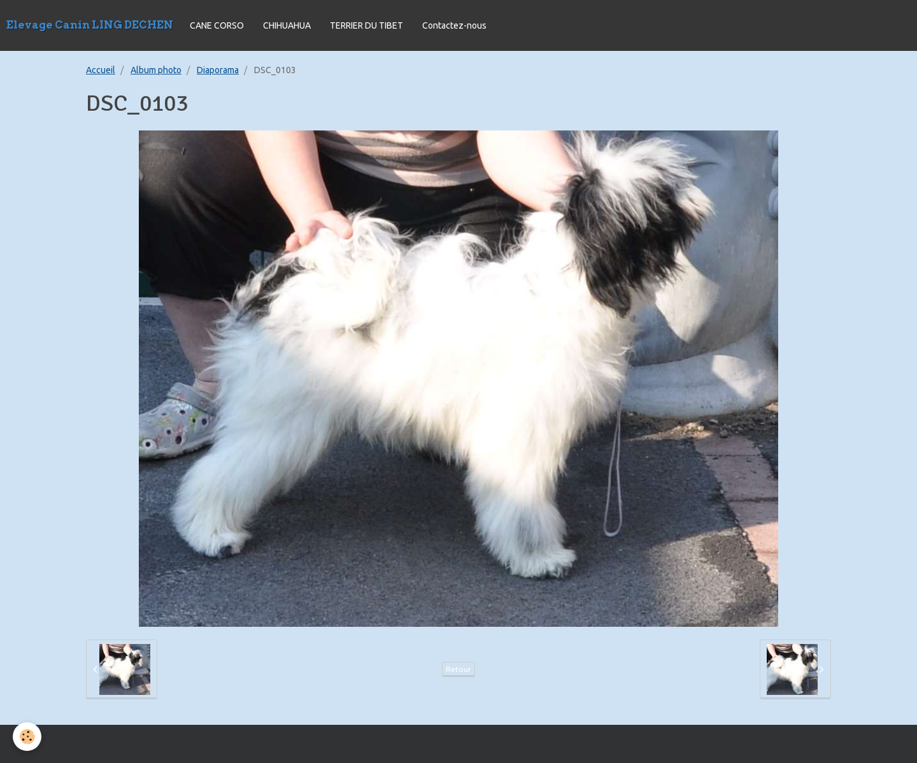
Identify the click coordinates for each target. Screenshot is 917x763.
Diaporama (218, 70)
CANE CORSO (217, 25)
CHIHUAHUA (287, 25)
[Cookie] (27, 736)
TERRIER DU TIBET (366, 25)
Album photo (156, 70)
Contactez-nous (454, 25)
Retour (458, 669)
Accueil (100, 70)
